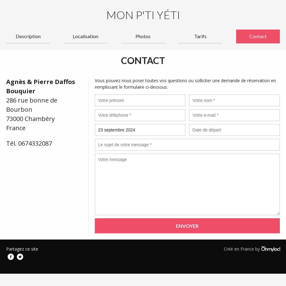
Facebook (10, 256)
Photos (143, 36)
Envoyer (187, 226)
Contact (258, 36)
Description (28, 36)
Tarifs (200, 36)
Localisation (85, 36)
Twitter (20, 256)
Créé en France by (252, 249)
